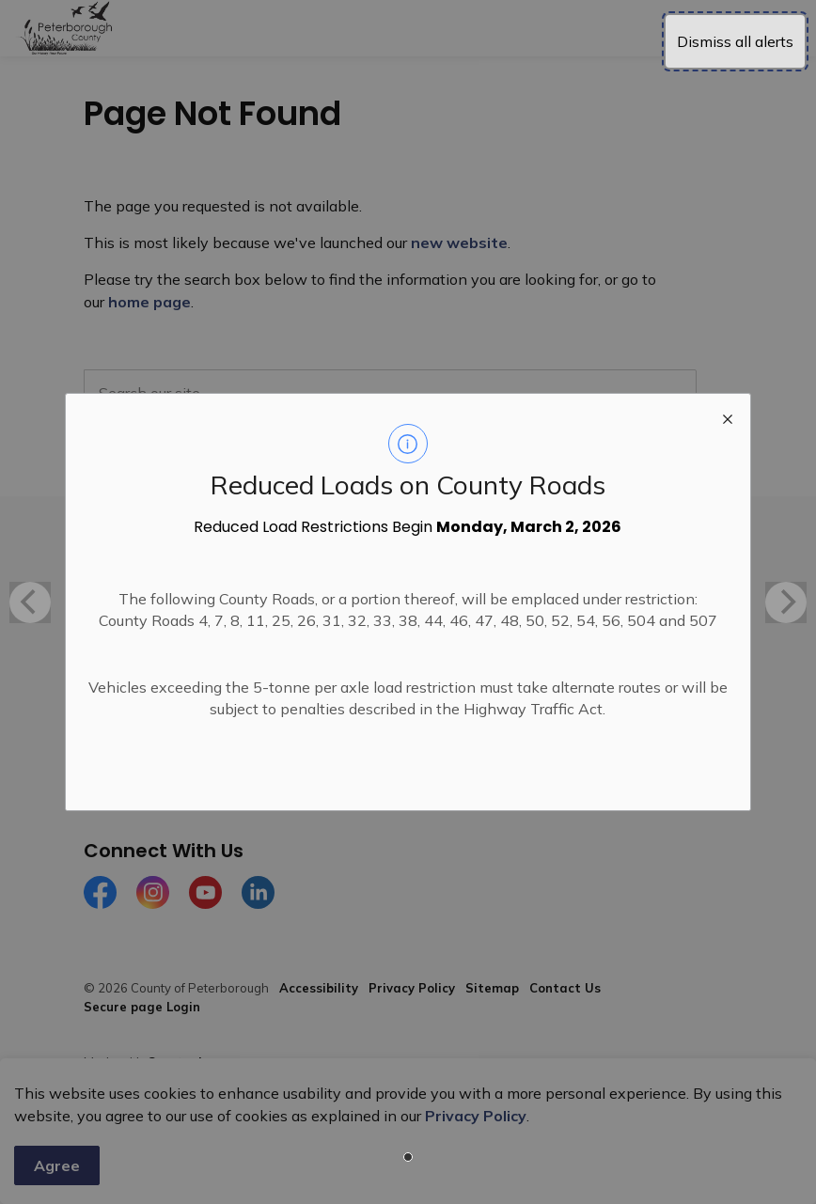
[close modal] (727, 416)
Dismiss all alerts (735, 41)
